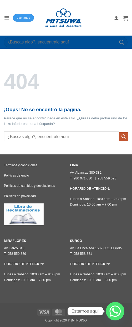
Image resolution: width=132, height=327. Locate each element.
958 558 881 (82, 254)
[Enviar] (121, 42)
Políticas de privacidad (20, 196)
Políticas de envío (16, 175)
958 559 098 (107, 178)
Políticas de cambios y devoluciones (29, 186)
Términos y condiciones (20, 165)
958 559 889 (16, 254)
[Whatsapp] (115, 311)
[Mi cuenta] (116, 18)
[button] (6, 18)
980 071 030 (82, 178)
